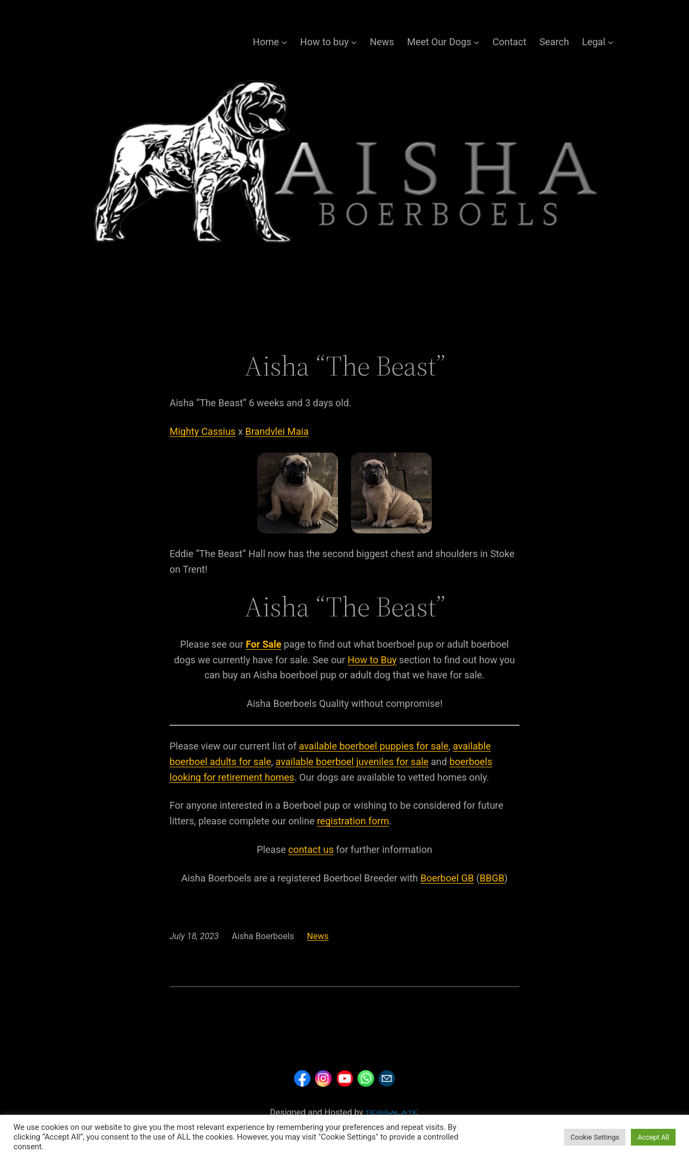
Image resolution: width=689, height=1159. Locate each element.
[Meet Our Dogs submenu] (477, 42)
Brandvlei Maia (277, 431)
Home (266, 41)
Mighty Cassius (203, 431)
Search (554, 41)
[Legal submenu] (611, 42)
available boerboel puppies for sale (373, 746)
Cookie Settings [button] (595, 1137)
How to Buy (372, 659)
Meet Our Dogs (439, 41)
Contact (509, 41)
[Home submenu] (284, 42)
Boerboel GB (447, 878)
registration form (353, 821)
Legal (594, 41)
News (382, 41)
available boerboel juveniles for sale (352, 761)
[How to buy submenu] (354, 42)
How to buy (324, 41)
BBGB (492, 878)
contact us (310, 849)
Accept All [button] (653, 1137)
